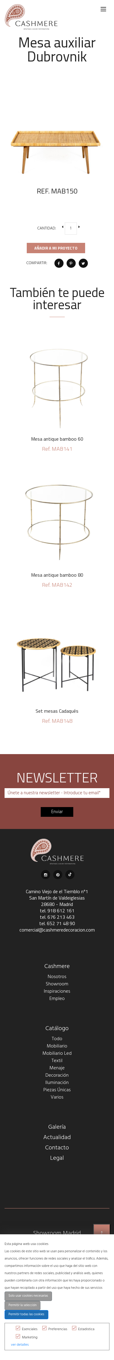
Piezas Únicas (57, 1090)
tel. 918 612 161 (57, 910)
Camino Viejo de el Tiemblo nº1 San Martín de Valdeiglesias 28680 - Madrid (57, 898)
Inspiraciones (57, 991)
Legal (57, 1158)
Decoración (57, 1075)
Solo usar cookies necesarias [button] (28, 1296)
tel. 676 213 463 (57, 917)
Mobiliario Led (56, 1054)
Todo (57, 1039)
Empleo (56, 999)
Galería (57, 1127)
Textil (56, 1061)
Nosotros (57, 977)
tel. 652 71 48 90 (57, 923)
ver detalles (20, 1345)
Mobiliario (57, 1046)
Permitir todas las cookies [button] (26, 1314)
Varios (57, 1097)
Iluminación (57, 1083)
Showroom (57, 984)
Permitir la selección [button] (22, 1305)
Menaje (57, 1068)
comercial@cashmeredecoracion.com (57, 929)
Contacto (57, 1148)
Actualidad (57, 1137)
